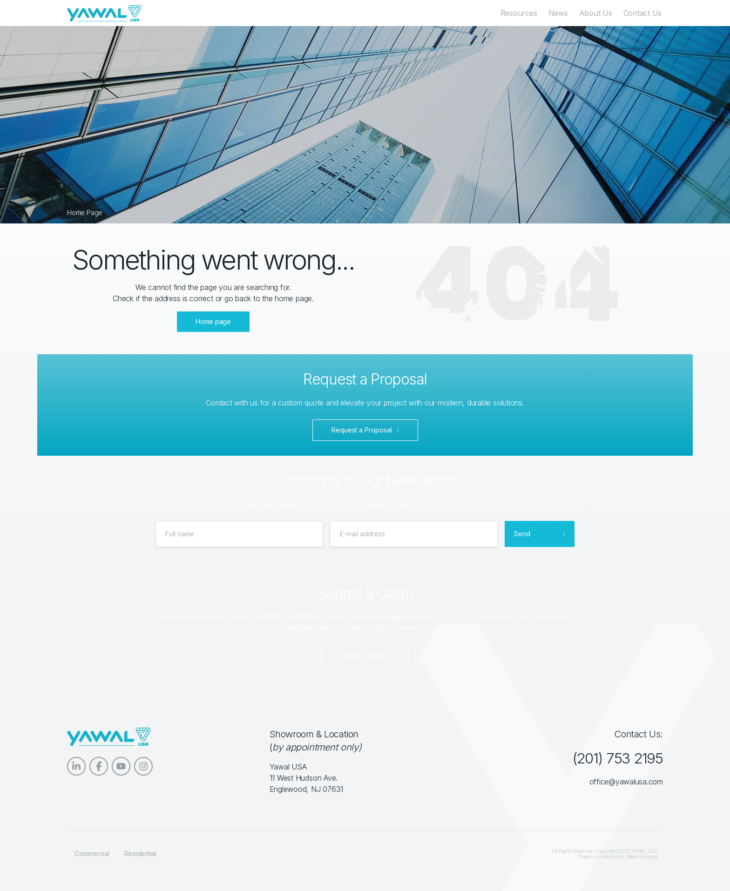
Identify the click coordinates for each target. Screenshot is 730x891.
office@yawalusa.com (626, 781)
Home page (213, 321)
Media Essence (642, 856)
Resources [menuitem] (519, 13)
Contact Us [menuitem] (643, 13)
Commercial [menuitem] (91, 853)
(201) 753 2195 (616, 758)
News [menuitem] (559, 13)
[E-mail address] (414, 534)
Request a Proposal (361, 430)
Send (522, 534)
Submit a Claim (361, 655)
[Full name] (239, 534)
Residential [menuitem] (140, 853)
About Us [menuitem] (596, 13)
